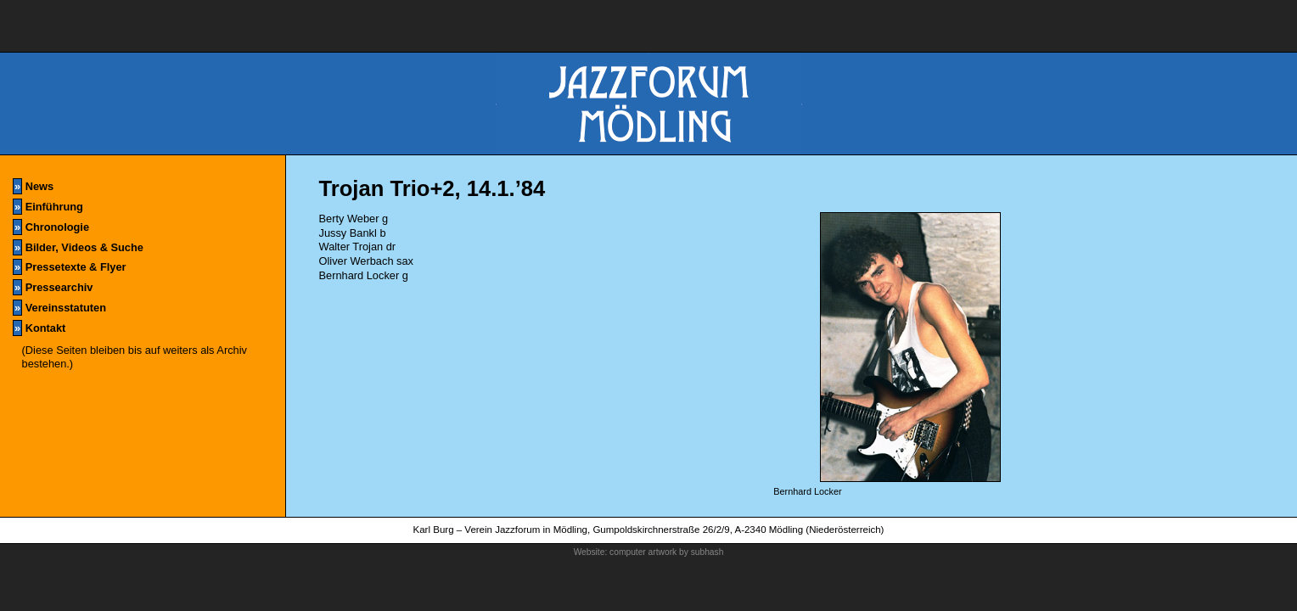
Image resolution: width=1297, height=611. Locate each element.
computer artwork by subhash (666, 552)
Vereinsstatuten (59, 308)
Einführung (48, 207)
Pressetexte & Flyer (69, 267)
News (33, 186)
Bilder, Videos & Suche (78, 247)
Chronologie (51, 227)
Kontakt (39, 328)
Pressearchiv (53, 287)
